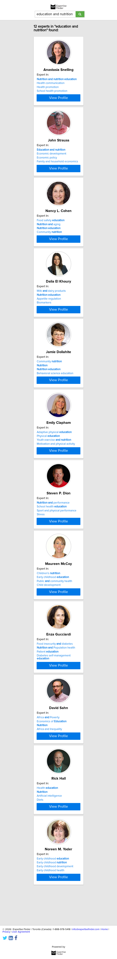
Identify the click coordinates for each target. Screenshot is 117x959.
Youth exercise (54, 454)
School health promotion (52, 90)
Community (49, 238)
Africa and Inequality (49, 753)
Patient (47, 675)
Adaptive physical (54, 447)
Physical (48, 450)
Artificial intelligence (49, 822)
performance (53, 520)
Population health (56, 671)
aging (48, 230)
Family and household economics (57, 164)
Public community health (54, 602)
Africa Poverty (48, 741)
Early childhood (53, 598)
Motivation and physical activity (56, 458)
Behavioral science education (55, 385)
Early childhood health (50, 900)
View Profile (58, 101)
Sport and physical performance (56, 528)
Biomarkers (44, 311)
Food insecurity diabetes (55, 667)
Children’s (48, 594)
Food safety (50, 226)
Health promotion (48, 87)
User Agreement (21, 932)
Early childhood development (55, 896)
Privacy (6, 932)
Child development (49, 605)
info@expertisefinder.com (85, 929)
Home (104, 929)
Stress (41, 532)
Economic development (51, 156)
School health (52, 524)
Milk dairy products (51, 299)
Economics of (51, 745)
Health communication (50, 83)
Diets (40, 826)
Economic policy (47, 160)
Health (47, 814)
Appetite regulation (49, 307)
